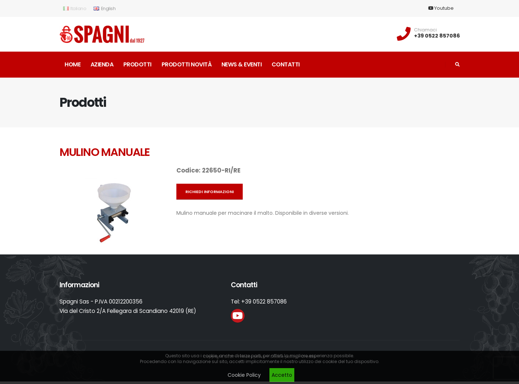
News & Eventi (241, 64)
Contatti (286, 64)
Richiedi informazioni (209, 192)
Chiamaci (425, 29)
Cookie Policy (244, 375)
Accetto (282, 375)
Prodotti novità (187, 64)
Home (72, 64)
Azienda (102, 64)
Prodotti (137, 64)
